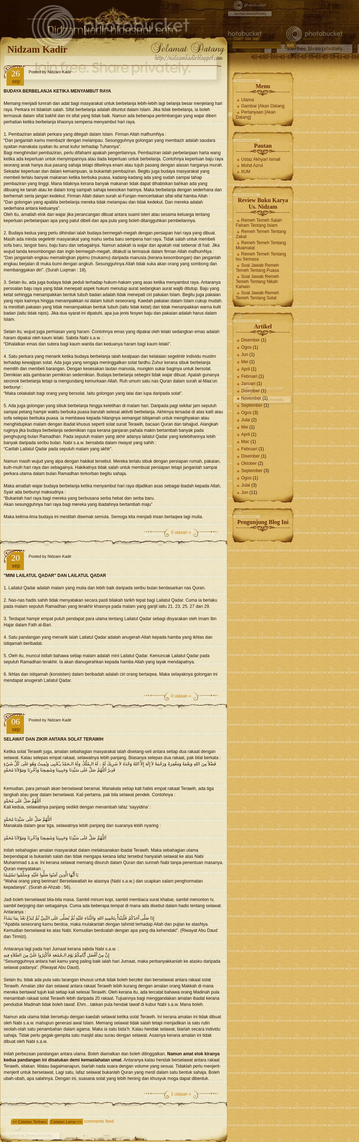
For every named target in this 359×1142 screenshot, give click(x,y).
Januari (248, 383)
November (251, 398)
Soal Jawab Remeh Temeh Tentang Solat (257, 295)
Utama (247, 99)
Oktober (249, 463)
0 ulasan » (181, 532)
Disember (250, 340)
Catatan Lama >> (66, 1122)
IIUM (245, 171)
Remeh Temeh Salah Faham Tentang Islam (259, 223)
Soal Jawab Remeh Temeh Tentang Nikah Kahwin (257, 281)
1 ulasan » (181, 1094)
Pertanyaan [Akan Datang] (256, 115)
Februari (249, 376)
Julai (245, 419)
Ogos (246, 347)
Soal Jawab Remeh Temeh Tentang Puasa (257, 268)
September (252, 405)
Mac (245, 441)
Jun (244, 354)
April (245, 369)
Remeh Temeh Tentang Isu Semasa (261, 256)
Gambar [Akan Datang (262, 106)
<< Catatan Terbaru (29, 1122)
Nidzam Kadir (37, 49)
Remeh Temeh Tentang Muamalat (261, 245)
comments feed (99, 1121)
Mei (244, 361)
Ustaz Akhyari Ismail (260, 159)
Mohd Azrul (252, 165)
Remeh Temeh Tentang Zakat (261, 234)
